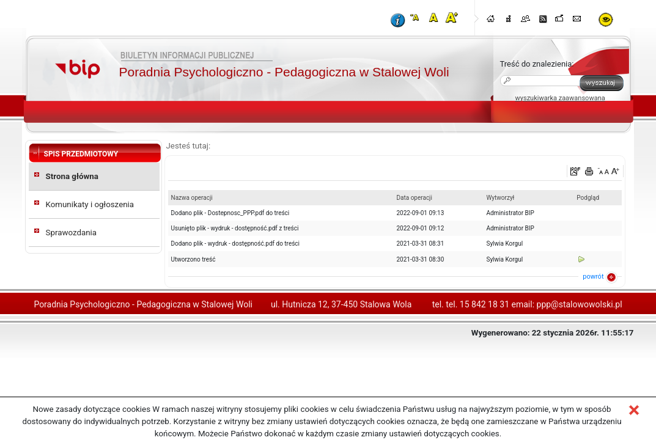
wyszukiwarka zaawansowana (560, 98)
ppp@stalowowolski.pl (579, 304)
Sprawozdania (71, 232)
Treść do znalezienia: (537, 63)
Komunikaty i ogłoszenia (90, 204)
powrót (593, 276)
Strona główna (72, 176)
